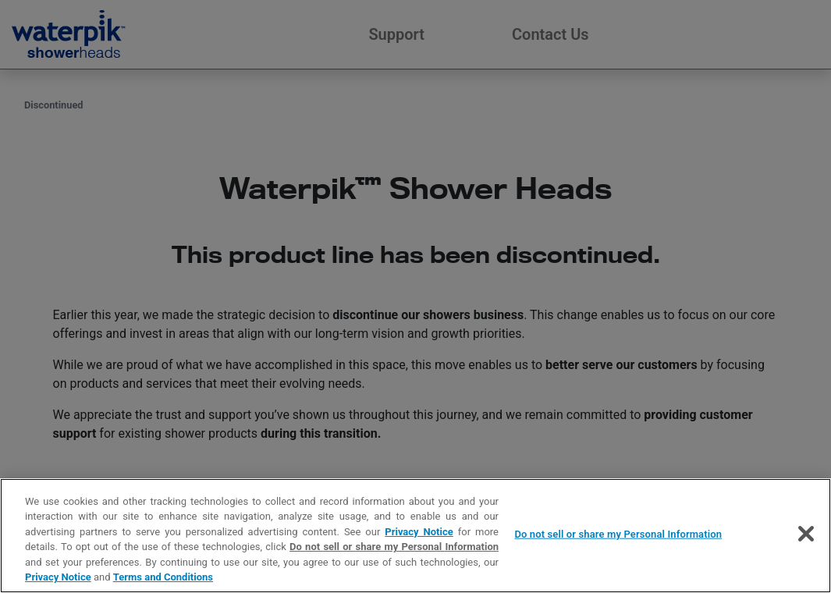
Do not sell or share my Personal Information (394, 546)
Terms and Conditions (163, 577)
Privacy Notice (419, 532)
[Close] (806, 534)
